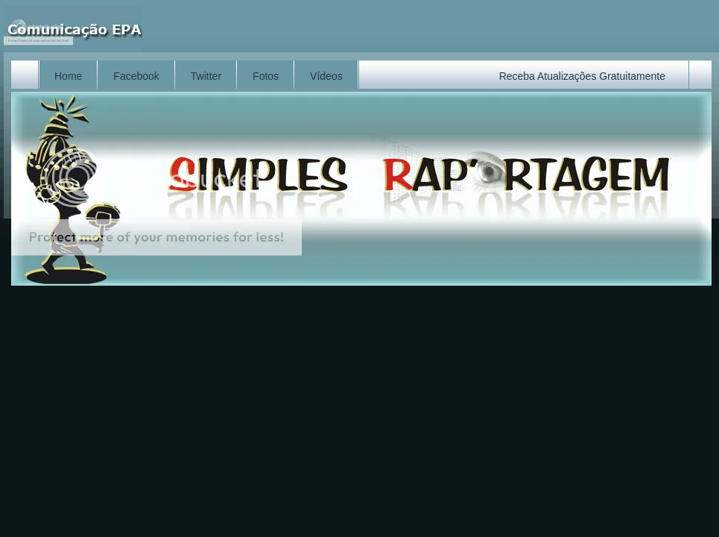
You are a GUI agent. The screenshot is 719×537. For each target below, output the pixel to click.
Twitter (206, 76)
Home (68, 76)
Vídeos (326, 76)
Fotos (266, 76)
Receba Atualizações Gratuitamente (582, 76)
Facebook (136, 76)
